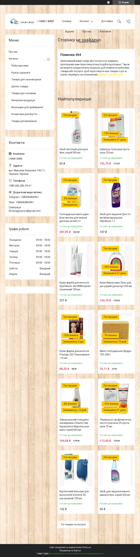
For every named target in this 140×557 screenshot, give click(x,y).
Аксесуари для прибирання (27, 107)
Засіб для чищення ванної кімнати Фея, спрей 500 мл (115, 493)
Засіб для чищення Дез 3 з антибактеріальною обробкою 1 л (115, 217)
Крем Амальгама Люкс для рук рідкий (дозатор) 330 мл (116, 284)
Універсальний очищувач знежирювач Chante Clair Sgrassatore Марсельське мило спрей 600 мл (74, 424)
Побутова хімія (19, 65)
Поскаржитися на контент (62, 553)
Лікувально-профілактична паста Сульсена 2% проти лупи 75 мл (115, 423)
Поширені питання (88, 41)
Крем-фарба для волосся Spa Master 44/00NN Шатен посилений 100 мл (75, 286)
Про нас (86, 31)
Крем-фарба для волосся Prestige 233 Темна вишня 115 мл (74, 354)
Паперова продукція (23, 100)
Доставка (107, 21)
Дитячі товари (19, 86)
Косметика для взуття (24, 114)
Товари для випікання (24, 121)
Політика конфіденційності (90, 553)
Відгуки (69, 31)
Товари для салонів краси (26, 79)
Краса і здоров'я (20, 72)
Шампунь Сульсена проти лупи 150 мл (115, 151)
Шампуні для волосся (110, 74)
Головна (66, 21)
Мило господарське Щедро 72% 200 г (115, 353)
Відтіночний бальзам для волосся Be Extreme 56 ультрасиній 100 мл (74, 495)
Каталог (84, 21)
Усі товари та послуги (73, 524)
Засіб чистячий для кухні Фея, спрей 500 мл (73, 151)
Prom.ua (87, 547)
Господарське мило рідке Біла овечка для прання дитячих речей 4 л (74, 217)
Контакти (105, 31)
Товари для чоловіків (23, 93)
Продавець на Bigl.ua (70, 550)
